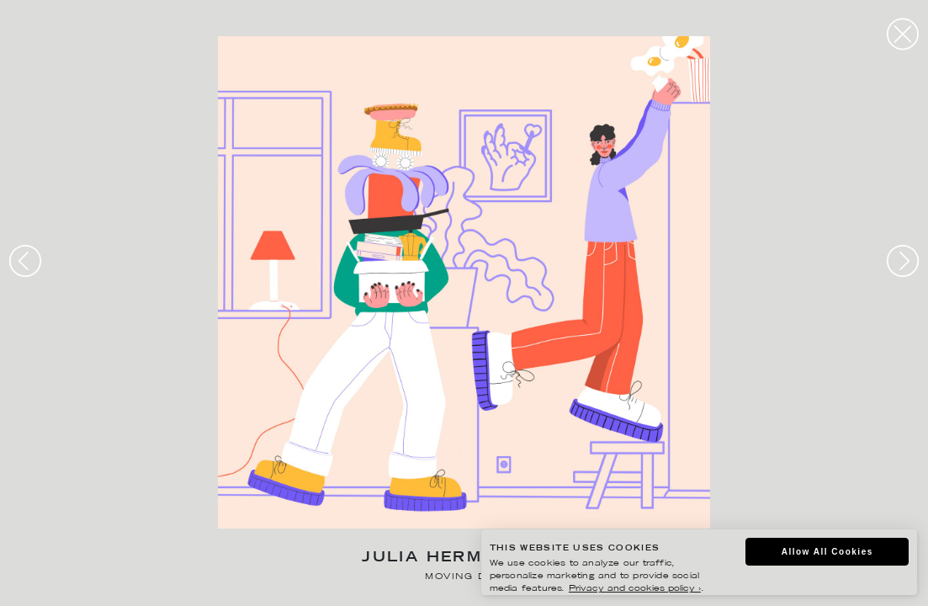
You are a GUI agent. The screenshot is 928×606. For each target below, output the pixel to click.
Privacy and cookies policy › (635, 589)
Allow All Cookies (827, 551)
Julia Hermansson (463, 558)
